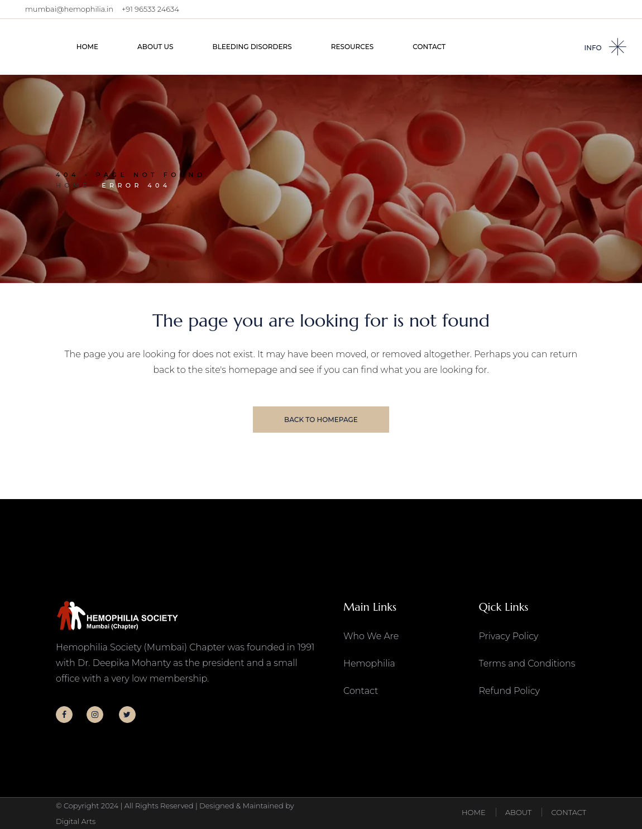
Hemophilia (369, 663)
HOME (474, 812)
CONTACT (569, 812)
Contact (360, 691)
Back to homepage (321, 419)
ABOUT (518, 812)
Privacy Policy (509, 636)
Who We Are (371, 636)
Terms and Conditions (527, 663)
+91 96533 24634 (150, 8)
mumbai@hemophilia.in (69, 8)
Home (73, 185)
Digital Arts (75, 821)
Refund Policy (509, 691)
